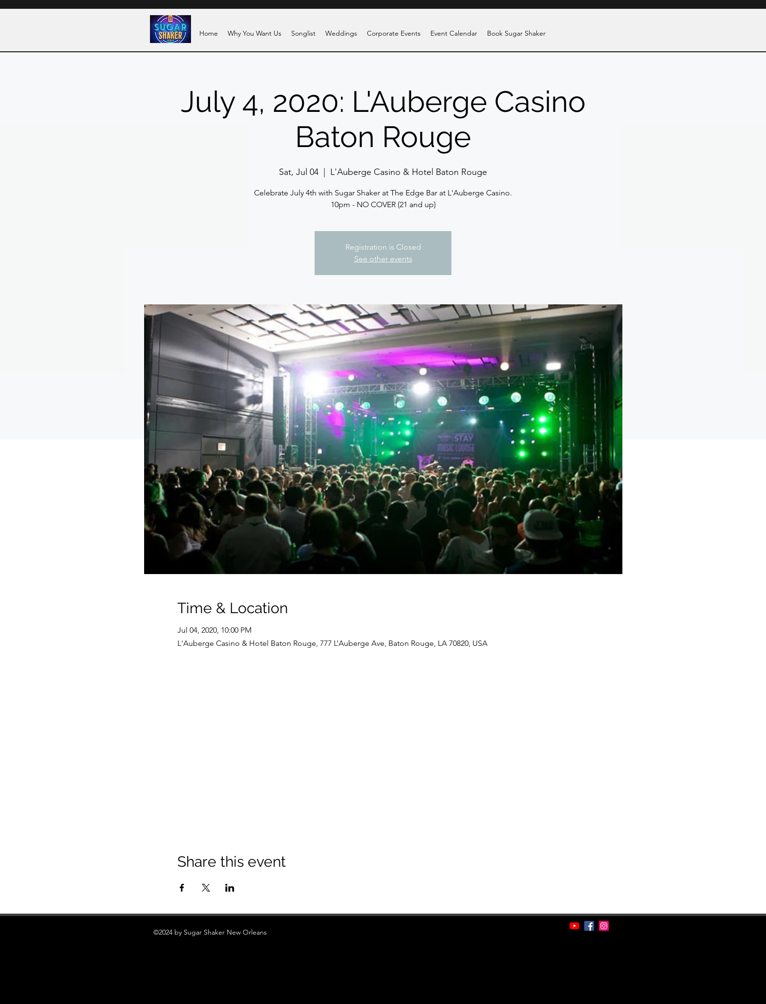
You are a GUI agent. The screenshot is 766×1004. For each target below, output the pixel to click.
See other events (383, 258)
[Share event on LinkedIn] (229, 888)
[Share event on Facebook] (182, 888)
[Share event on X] (206, 888)
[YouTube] (574, 926)
